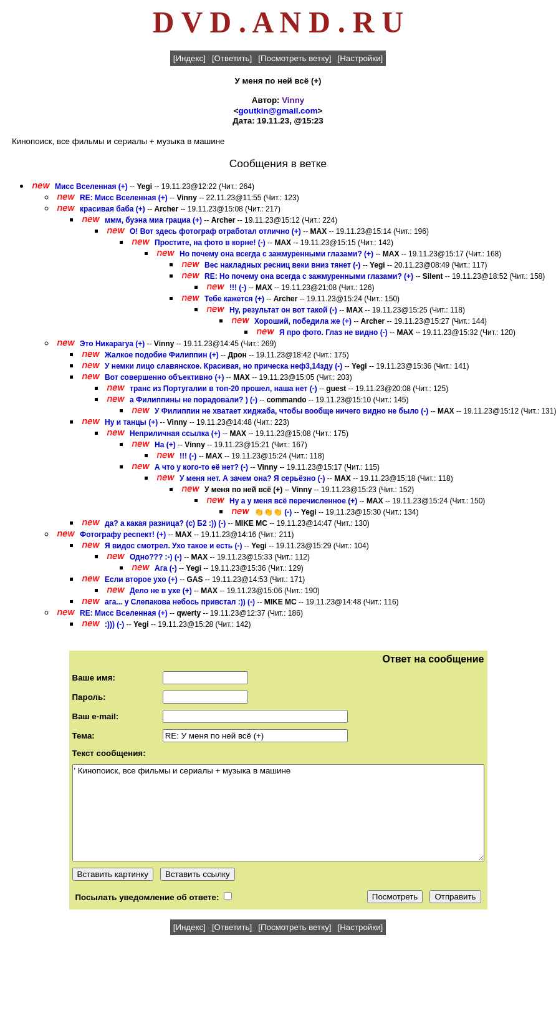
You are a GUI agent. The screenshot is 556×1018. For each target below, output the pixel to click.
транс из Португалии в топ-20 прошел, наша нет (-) (223, 388)
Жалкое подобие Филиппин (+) (162, 355)
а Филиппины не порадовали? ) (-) (193, 399)
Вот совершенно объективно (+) (164, 377)
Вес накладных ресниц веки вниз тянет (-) (282, 265)
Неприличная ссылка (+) (175, 433)
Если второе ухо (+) (141, 579)
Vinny (293, 100)
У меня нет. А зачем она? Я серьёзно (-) (252, 478)
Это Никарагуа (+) (112, 343)
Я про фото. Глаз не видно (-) (333, 332)
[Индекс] (189, 58)
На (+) (165, 444)
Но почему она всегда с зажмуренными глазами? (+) (276, 254)
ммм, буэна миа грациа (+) (153, 220)
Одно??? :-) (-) (156, 557)
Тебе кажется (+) (234, 298)
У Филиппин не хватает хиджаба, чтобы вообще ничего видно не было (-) (291, 411)
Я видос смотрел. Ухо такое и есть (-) (173, 545)
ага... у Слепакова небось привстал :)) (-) (180, 602)
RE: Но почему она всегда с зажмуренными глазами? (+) (308, 276)
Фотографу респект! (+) (123, 534)
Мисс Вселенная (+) (91, 186)
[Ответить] (232, 58)
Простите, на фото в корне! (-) (210, 242)
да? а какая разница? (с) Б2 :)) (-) (165, 523)
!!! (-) (237, 287)
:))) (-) (114, 624)
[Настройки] (360, 58)
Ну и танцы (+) (131, 422)
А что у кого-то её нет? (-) (201, 467)
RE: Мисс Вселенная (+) (124, 197)
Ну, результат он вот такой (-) (283, 310)
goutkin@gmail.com (277, 110)
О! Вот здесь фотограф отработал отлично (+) (215, 231)
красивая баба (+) (112, 209)
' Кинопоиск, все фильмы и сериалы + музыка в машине (278, 812)
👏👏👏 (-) (273, 512)
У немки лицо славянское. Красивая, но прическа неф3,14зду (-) (223, 366)
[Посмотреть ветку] (294, 58)
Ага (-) (166, 568)
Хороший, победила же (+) (303, 321)
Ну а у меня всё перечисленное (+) (293, 501)
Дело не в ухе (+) (161, 590)
